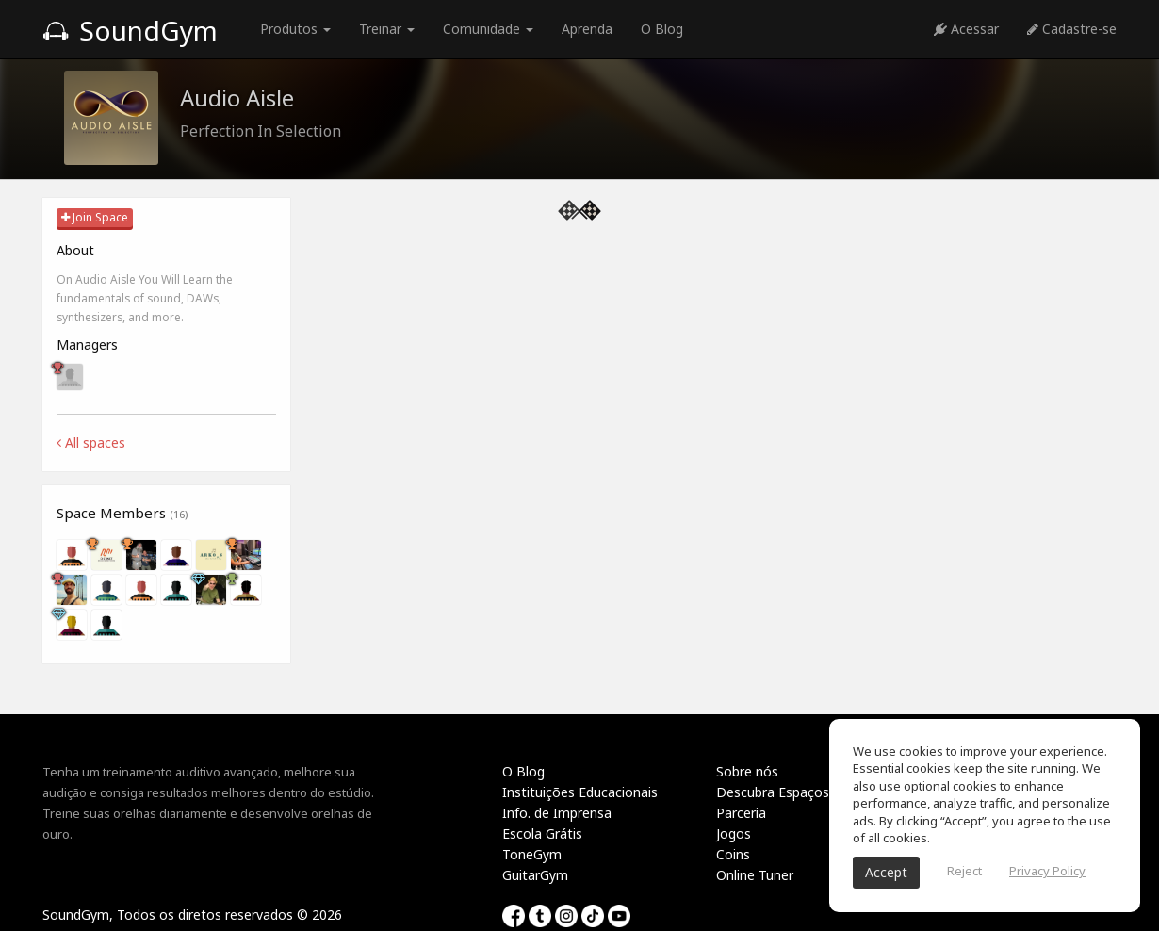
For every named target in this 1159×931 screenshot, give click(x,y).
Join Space (94, 217)
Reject (964, 870)
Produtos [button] (295, 29)
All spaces (91, 442)
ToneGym (532, 854)
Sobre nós (747, 771)
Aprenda (587, 29)
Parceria (741, 813)
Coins (733, 854)
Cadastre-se (1072, 29)
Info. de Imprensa (557, 813)
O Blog (662, 29)
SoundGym (130, 30)
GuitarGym (535, 875)
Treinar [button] (387, 29)
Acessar (966, 29)
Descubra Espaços (772, 792)
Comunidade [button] (488, 29)
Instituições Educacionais (580, 792)
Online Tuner (754, 875)
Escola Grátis (542, 833)
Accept (886, 872)
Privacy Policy (1047, 870)
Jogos (733, 833)
